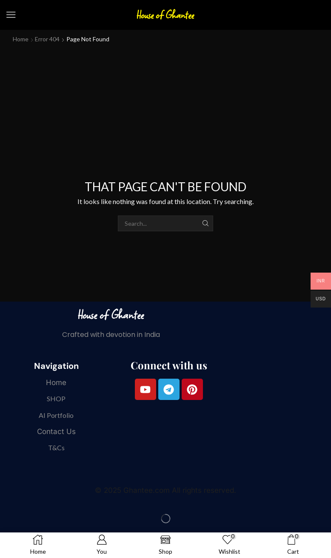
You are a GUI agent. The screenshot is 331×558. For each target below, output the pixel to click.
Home (21, 39)
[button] (11, 15)
